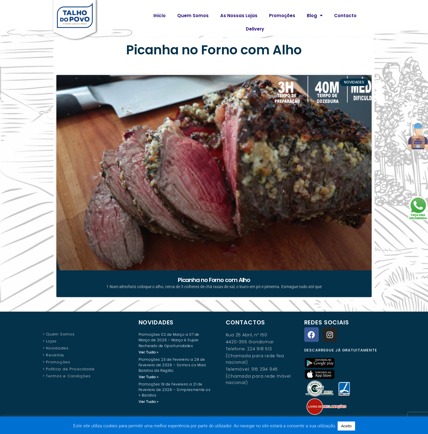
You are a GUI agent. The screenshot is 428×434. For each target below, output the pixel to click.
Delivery (255, 29)
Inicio (159, 15)
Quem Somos (193, 15)
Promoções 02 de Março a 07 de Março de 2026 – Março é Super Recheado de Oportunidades (169, 340)
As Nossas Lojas (238, 15)
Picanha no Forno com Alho (214, 280)
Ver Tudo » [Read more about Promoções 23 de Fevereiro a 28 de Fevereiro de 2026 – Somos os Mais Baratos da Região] (148, 377)
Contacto (345, 15)
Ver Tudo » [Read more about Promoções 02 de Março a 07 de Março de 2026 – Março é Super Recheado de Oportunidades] (148, 352)
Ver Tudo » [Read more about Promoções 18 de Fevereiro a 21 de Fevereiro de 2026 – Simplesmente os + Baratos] (148, 402)
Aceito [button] (346, 426)
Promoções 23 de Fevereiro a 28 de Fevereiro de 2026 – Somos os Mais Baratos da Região (172, 365)
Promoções (282, 15)
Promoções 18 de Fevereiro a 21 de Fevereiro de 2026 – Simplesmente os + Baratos (175, 390)
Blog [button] (315, 15)
